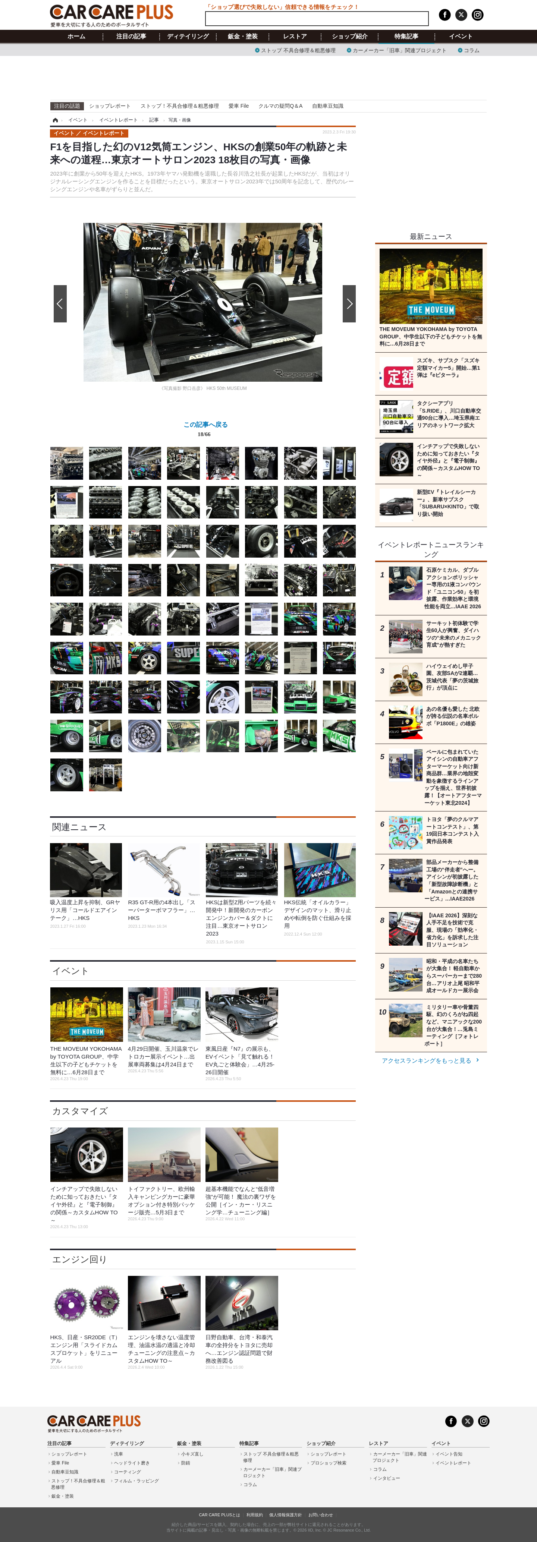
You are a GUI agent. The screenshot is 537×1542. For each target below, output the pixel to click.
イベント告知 (449, 1454)
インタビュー (386, 1478)
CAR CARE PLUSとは (219, 1515)
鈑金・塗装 (243, 37)
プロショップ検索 (328, 1463)
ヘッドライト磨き (132, 1463)
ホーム (76, 37)
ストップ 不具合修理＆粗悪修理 (298, 49)
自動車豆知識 (327, 106)
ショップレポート (110, 106)
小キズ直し (192, 1454)
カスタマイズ (80, 1111)
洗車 (118, 1454)
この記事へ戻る (205, 431)
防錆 (185, 1463)
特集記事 (406, 37)
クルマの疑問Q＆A (280, 106)
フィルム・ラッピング (136, 1480)
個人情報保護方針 (285, 1515)
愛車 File (239, 106)
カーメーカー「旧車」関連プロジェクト (400, 49)
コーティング (127, 1472)
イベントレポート (453, 1463)
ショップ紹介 (350, 37)
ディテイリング (188, 37)
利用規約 (254, 1515)
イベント (461, 37)
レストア (295, 37)
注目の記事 (131, 37)
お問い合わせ (320, 1515)
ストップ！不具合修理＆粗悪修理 (180, 106)
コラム (472, 49)
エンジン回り (80, 1259)
